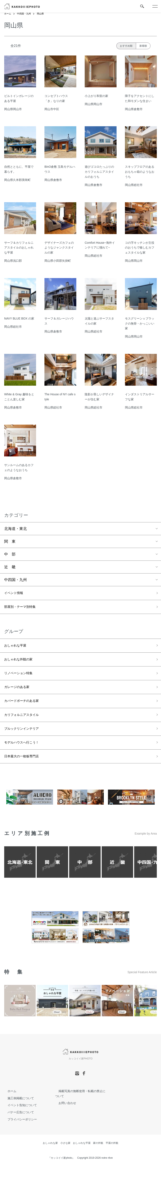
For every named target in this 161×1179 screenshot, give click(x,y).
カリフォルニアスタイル (25, 723)
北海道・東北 (15, 529)
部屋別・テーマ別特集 (23, 609)
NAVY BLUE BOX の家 (19, 318)
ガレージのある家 (19, 693)
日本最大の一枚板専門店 (25, 768)
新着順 (143, 45)
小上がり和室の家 (96, 96)
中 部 (10, 554)
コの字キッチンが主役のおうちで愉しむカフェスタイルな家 (139, 247)
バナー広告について (17, 1125)
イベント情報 (15, 594)
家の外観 (98, 1155)
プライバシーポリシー (19, 1132)
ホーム (8, 13)
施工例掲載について (17, 1110)
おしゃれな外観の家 (21, 663)
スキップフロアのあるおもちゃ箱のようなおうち (139, 172)
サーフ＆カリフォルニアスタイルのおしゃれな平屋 (19, 247)
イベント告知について (19, 1118)
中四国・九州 (25, 13)
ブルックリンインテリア (25, 738)
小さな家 (65, 1155)
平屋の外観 (112, 1155)
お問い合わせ (64, 1115)
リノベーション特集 (21, 678)
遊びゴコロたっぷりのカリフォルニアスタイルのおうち (99, 172)
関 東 (10, 542)
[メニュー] (154, 6)
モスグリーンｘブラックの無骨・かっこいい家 (139, 323)
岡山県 (42, 13)
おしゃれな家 (50, 1155)
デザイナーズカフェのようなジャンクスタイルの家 (59, 247)
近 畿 (10, 567)
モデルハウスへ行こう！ (25, 753)
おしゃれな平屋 (17, 648)
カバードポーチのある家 (25, 708)
